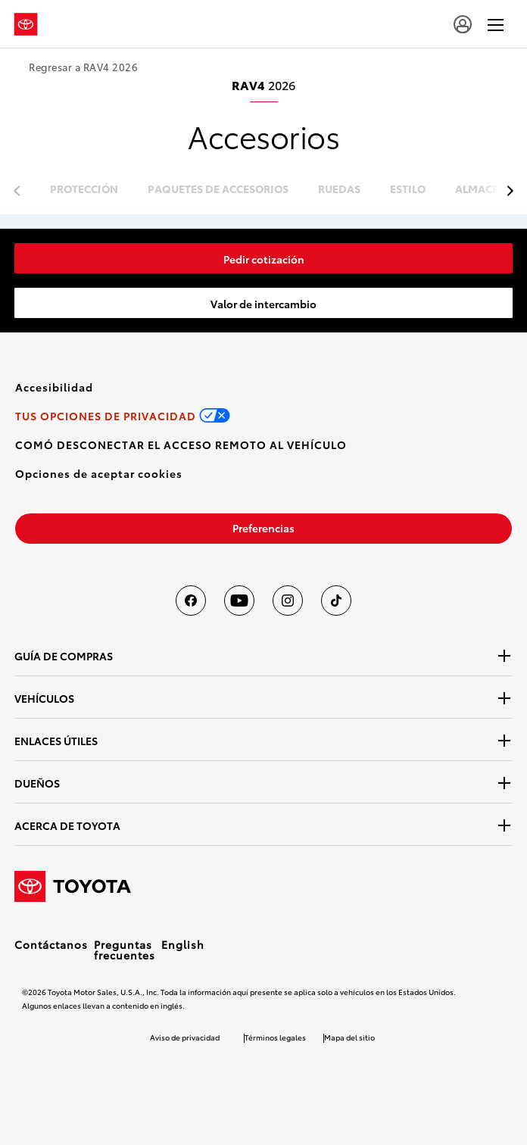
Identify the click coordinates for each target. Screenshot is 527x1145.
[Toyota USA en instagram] (288, 600)
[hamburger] (496, 24)
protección (84, 189)
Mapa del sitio (349, 1037)
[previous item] (506, 191)
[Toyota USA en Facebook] (191, 600)
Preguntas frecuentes (124, 949)
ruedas (339, 189)
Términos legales (275, 1037)
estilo (408, 189)
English (182, 944)
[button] (98, 473)
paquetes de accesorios (218, 189)
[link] (263, 258)
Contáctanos (51, 944)
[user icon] (463, 24)
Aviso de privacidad (185, 1037)
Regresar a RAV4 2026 (83, 67)
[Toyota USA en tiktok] (336, 600)
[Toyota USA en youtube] (239, 600)
